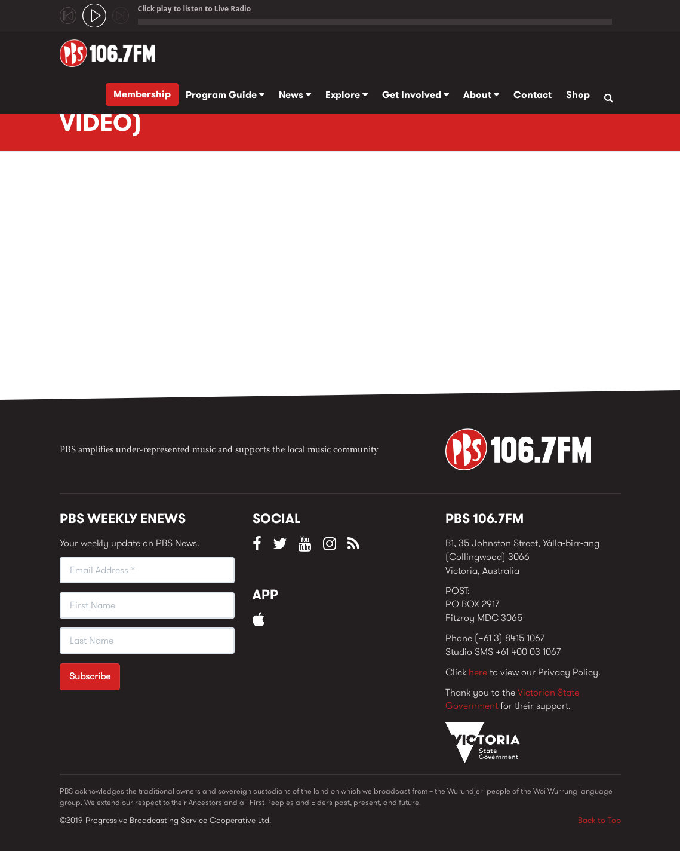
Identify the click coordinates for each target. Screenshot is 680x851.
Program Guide (225, 95)
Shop (578, 95)
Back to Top (599, 820)
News (295, 95)
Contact (532, 95)
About (481, 95)
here (478, 672)
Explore (346, 95)
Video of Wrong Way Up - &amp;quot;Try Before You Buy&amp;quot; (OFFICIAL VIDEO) (251, 279)
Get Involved (415, 95)
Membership (142, 94)
